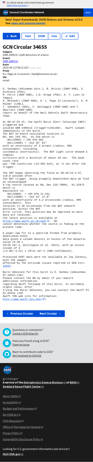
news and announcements (28, 23)
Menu (88, 12)
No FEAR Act (10, 415)
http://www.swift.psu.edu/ (22, 299)
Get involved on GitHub (26, 356)
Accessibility (10, 402)
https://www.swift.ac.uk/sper (25, 221)
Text (28, 36)
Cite (54, 36)
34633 (7, 266)
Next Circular (50, 314)
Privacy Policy (11, 433)
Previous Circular (19, 314)
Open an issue (20, 345)
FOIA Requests (12, 421)
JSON (41, 36)
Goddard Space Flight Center (22, 387)
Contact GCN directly (25, 334)
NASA (73, 383)
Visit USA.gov (11, 454)
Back (11, 36)
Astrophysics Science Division (43, 383)
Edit (70, 36)
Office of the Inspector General (22, 427)
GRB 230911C (10, 61)
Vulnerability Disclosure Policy (21, 439)
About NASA (10, 396)
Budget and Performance (18, 409)
